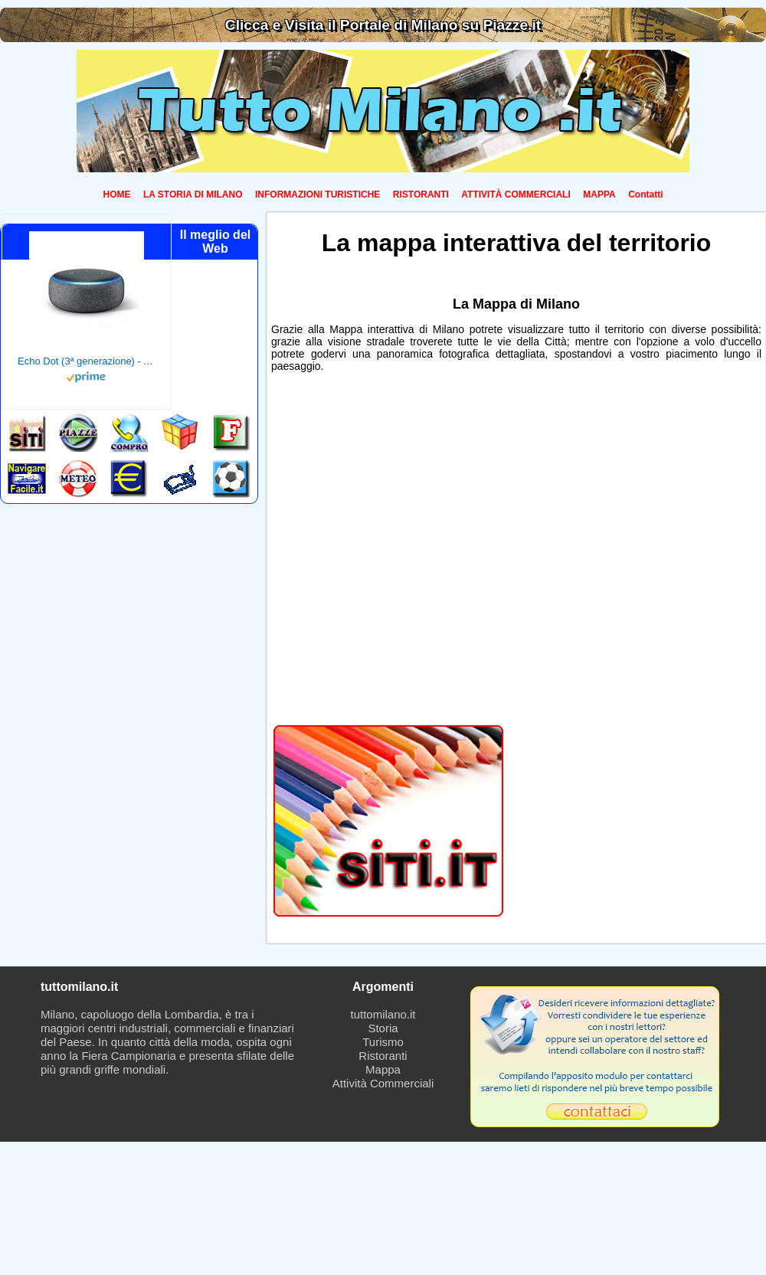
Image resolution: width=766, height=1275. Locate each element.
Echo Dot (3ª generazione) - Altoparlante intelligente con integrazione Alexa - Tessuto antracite (86, 361)
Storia (383, 1028)
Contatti (645, 194)
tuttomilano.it (382, 1014)
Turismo (383, 1041)
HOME (117, 194)
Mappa (383, 1069)
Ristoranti (382, 1055)
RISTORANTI (421, 194)
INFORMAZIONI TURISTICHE (317, 194)
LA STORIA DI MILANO (193, 194)
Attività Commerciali (383, 1083)
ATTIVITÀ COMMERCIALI (515, 194)
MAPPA (599, 194)
